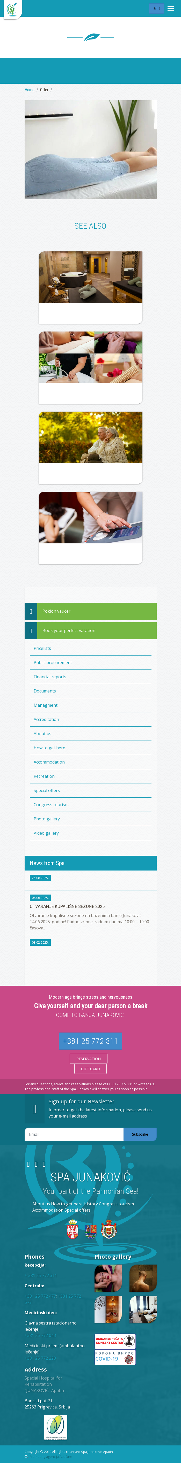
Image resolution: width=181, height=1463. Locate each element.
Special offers (47, 790)
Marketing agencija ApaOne (51, 1456)
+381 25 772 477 (40, 1296)
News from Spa (47, 863)
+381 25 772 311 (90, 1041)
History (91, 1204)
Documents (45, 691)
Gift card (90, 1068)
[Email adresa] (74, 1134)
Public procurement (53, 662)
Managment (45, 705)
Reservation (88, 1058)
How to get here (49, 748)
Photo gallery (47, 819)
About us (42, 733)
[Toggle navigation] (170, 8)
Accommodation (49, 762)
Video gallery (46, 833)
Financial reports (50, 677)
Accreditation (46, 719)
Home (29, 89)
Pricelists (42, 648)
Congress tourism (51, 804)
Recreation (44, 776)
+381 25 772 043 (40, 1335)
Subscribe (140, 1134)
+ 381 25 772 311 (41, 1275)
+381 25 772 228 (40, 1358)
